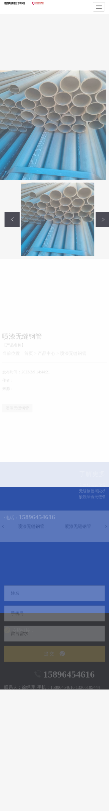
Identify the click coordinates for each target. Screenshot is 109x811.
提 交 (54, 664)
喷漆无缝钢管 (73, 389)
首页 (28, 389)
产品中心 (46, 389)
